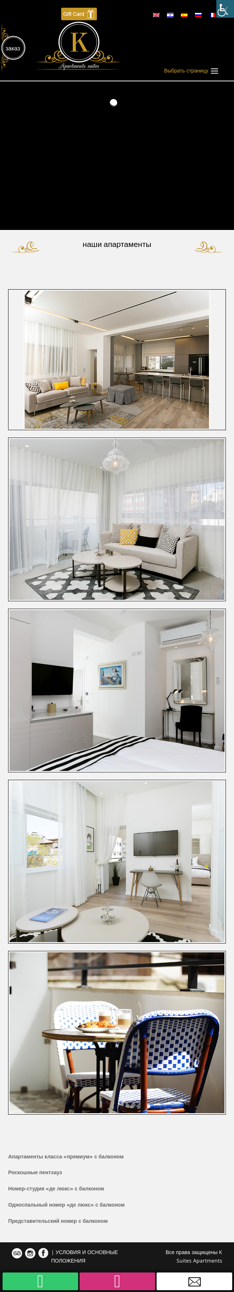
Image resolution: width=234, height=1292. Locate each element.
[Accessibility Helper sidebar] (225, 9)
